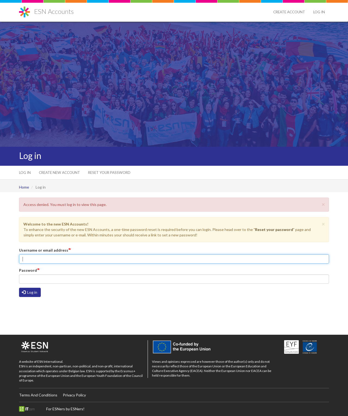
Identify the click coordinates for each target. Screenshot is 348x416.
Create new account (59, 172)
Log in (319, 12)
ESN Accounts (54, 11)
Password (28, 270)
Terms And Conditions (38, 395)
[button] (323, 204)
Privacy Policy (74, 395)
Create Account (289, 12)
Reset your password (109, 172)
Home (24, 187)
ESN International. (50, 361)
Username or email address (43, 250)
